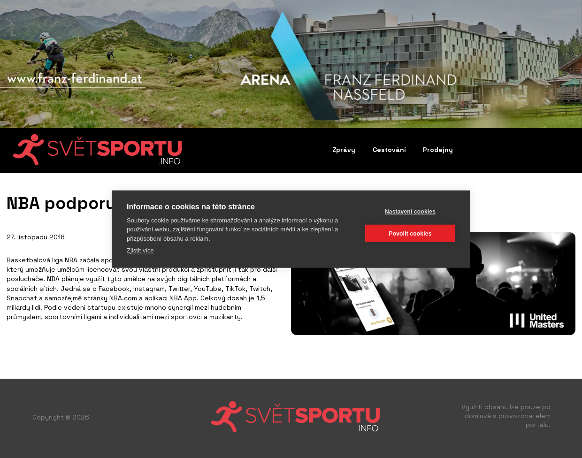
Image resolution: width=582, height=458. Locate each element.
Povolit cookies (410, 233)
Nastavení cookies (410, 211)
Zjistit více (140, 250)
